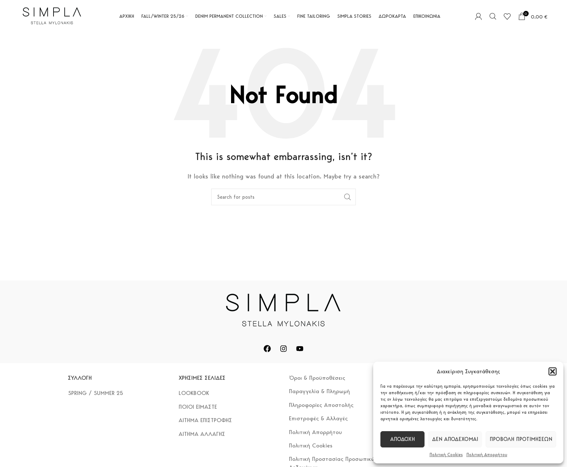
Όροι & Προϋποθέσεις (317, 377)
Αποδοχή (402, 439)
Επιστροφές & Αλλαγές (318, 418)
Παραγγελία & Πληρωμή (319, 391)
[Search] (493, 16)
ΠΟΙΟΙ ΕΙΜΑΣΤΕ (198, 406)
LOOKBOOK (194, 393)
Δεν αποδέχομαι (455, 439)
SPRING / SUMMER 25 (95, 393)
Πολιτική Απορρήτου (486, 454)
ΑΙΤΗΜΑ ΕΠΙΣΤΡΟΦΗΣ (205, 420)
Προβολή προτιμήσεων (521, 439)
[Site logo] (52, 15)
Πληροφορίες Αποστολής (321, 404)
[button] (552, 371)
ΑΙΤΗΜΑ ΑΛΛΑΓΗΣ (202, 433)
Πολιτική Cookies (446, 454)
